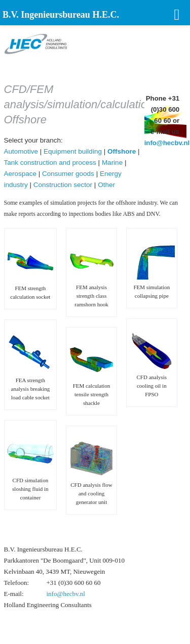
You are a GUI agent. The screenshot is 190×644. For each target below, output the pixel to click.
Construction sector (62, 185)
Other (106, 185)
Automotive (21, 151)
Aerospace (20, 173)
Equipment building (73, 151)
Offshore (121, 151)
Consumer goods (68, 173)
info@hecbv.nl (167, 143)
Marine (112, 162)
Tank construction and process (50, 162)
